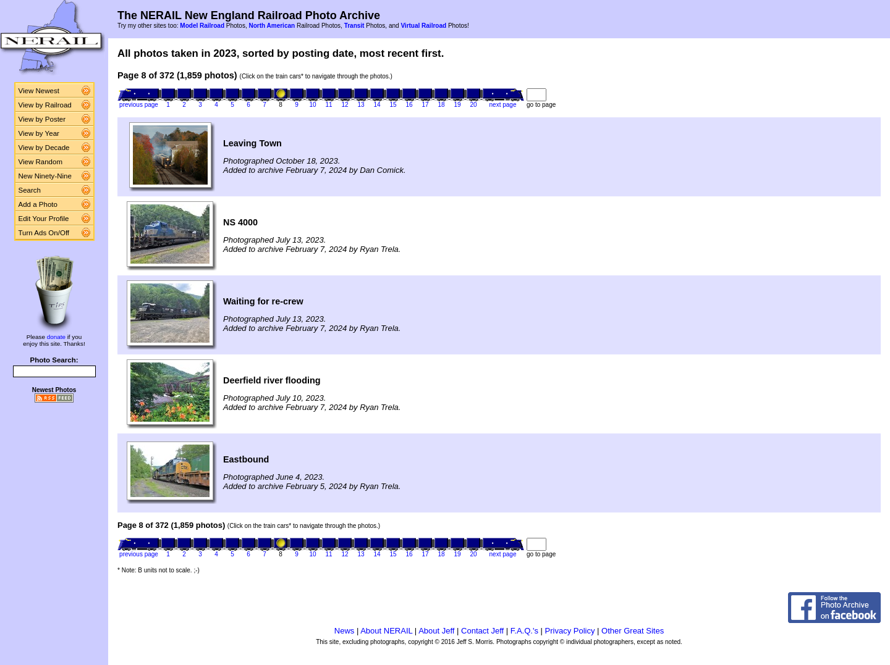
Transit (354, 25)
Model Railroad (202, 25)
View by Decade (44, 147)
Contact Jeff (482, 630)
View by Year (39, 133)
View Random (40, 161)
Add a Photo (38, 204)
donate (56, 336)
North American (271, 25)
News (344, 630)
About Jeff (436, 630)
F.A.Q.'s (524, 630)
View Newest (39, 90)
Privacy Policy (570, 630)
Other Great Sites (632, 630)
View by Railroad (45, 105)
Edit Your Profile (44, 218)
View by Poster (42, 119)
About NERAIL (386, 630)
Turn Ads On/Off (44, 232)
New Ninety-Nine (45, 176)
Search (30, 190)
